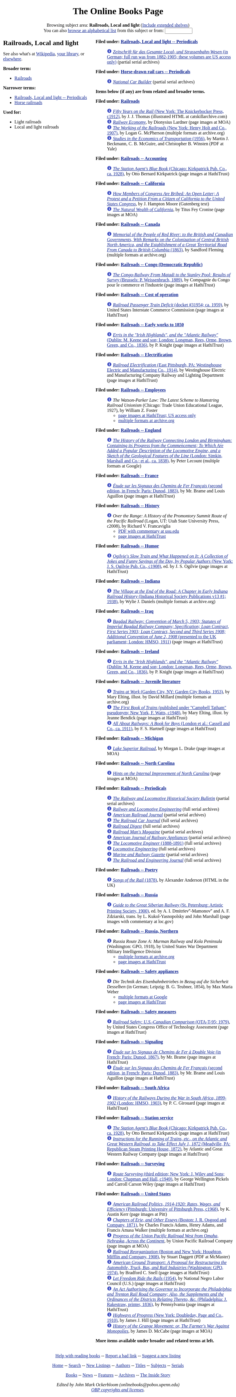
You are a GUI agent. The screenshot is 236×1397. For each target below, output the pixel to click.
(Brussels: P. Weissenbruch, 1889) (168, 277)
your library (67, 53)
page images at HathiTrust (142, 536)
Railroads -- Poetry (139, 869)
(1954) (144, 1278)
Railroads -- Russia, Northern (149, 931)
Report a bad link (121, 1355)
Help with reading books (77, 1355)
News (87, 1375)
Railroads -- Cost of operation (149, 294)
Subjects (158, 1365)
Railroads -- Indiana (140, 581)
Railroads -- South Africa (145, 1087)
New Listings (98, 1365)
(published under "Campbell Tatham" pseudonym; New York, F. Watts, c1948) (166, 710)
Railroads (23, 78)
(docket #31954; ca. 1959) (167, 304)
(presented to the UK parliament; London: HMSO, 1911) (168, 631)
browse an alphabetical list (92, 30)
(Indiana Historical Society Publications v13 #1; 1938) (167, 596)
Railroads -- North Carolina (148, 763)
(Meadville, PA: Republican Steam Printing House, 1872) (168, 1143)
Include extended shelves (165, 25)
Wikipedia (45, 53)
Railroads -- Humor (140, 545)
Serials (177, 1365)
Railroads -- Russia (139, 894)
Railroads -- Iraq (137, 611)
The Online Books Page (118, 11)
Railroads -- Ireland (140, 651)
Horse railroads (28, 102)
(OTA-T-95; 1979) (171, 1021)
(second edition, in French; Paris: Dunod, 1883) (164, 488)
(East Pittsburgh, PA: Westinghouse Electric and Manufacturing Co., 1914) (164, 367)
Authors (123, 1365)
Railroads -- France (139, 475)
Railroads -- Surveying (142, 1163)
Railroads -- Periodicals (143, 788)
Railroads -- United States (146, 1193)
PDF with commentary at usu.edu (148, 531)
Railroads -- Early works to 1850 (152, 324)
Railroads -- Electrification (147, 354)
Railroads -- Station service (147, 1117)
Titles (140, 1365)
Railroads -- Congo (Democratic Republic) (162, 264)
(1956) (159, 138)
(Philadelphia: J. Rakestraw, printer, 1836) (169, 1297)
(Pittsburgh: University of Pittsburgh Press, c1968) (163, 1206)
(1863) (170, 242)
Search (75, 1365)
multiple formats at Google (142, 996)
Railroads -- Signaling (142, 1041)
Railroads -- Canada (140, 224)
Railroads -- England (141, 430)
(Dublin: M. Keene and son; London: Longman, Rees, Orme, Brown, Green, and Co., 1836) (169, 339)
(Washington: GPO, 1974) (166, 1267)
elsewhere (12, 58)
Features (105, 1375)
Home (57, 1365)
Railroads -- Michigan (142, 738)
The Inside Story (155, 1375)
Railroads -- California (143, 183)
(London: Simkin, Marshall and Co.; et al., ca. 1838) (169, 450)
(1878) (135, 880)
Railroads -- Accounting (144, 158)
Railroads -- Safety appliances (149, 971)
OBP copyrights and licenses (117, 1389)
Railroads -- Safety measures (148, 1011)
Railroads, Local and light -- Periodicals (50, 97)
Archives (126, 1375)
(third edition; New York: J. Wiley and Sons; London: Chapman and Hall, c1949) (165, 1176)
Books (71, 1375)
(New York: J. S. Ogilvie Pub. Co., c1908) (170, 561)
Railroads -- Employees (143, 389)
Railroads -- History (140, 505)
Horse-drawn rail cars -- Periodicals (155, 71)
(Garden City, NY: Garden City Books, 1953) (168, 691)
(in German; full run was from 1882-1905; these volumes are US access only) (169, 56)
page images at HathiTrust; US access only (157, 415)
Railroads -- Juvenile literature (150, 681)
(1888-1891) (148, 843)
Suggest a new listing (161, 1355)
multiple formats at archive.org (146, 420)
